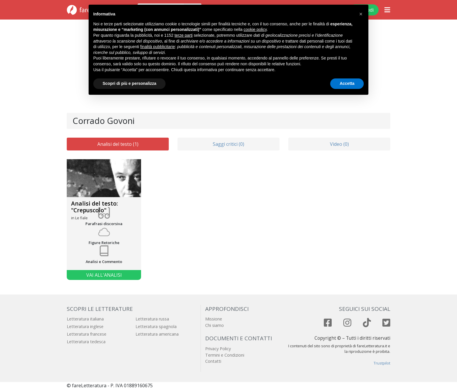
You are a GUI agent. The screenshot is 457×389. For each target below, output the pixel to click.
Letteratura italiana (85, 319)
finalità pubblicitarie (157, 46)
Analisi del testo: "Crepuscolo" (94, 206)
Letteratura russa (152, 319)
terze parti (184, 35)
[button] (360, 14)
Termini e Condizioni (224, 355)
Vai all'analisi (104, 275)
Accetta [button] (347, 83)
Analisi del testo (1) (117, 144)
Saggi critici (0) (228, 144)
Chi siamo (214, 325)
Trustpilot (382, 363)
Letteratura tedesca (86, 341)
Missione (213, 319)
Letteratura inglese (85, 326)
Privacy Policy (218, 348)
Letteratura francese (86, 334)
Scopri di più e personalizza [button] (129, 83)
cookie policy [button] (255, 29)
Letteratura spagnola (156, 326)
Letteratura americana (157, 334)
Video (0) (339, 144)
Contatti (213, 361)
